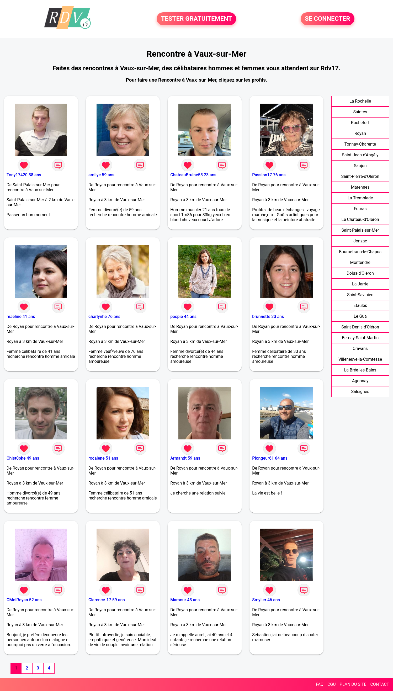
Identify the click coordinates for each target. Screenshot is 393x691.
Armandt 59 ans (185, 458)
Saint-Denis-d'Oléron (360, 327)
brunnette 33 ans (268, 316)
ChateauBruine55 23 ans (193, 174)
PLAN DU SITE (353, 684)
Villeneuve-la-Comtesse (360, 359)
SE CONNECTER (327, 19)
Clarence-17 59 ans (106, 599)
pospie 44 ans (183, 316)
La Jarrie (360, 283)
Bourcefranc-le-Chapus (360, 251)
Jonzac (360, 240)
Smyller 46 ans (266, 599)
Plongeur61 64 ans (270, 458)
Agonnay (360, 380)
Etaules (360, 305)
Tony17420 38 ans (24, 174)
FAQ (319, 684)
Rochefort (360, 122)
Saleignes (360, 391)
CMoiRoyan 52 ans (24, 599)
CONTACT (379, 684)
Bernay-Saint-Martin (360, 337)
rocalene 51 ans (103, 458)
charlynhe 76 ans (104, 316)
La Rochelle (360, 101)
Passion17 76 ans (268, 174)
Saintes (360, 111)
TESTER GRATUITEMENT (196, 19)
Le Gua (360, 316)
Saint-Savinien (360, 294)
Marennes (360, 187)
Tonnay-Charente (360, 144)
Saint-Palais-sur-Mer (360, 230)
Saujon (360, 165)
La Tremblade (360, 197)
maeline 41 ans (21, 316)
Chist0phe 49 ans (23, 458)
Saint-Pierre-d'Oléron (360, 176)
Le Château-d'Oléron (360, 219)
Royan (360, 133)
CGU (331, 684)
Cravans (360, 348)
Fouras (360, 208)
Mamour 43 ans (185, 599)
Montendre (360, 262)
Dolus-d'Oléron (360, 273)
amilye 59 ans (101, 174)
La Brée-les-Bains (360, 370)
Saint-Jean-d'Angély (360, 154)
